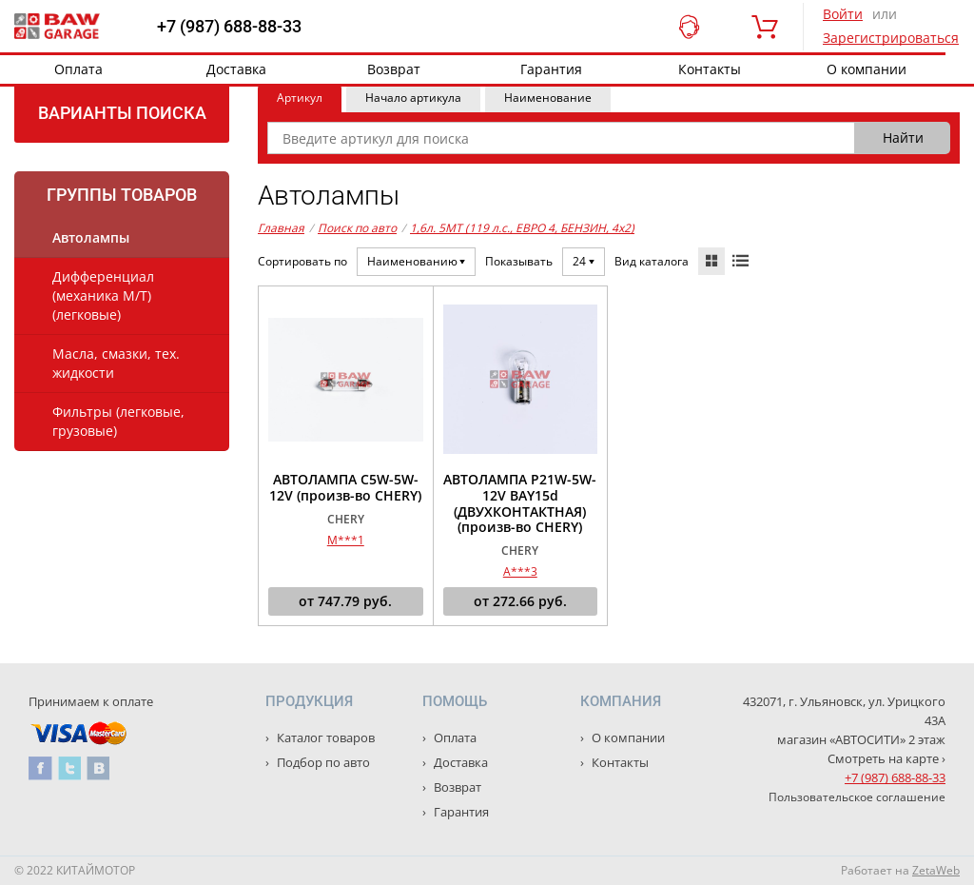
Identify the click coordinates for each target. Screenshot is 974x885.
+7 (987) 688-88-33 (229, 26)
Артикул (299, 97)
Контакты (709, 69)
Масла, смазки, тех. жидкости (116, 363)
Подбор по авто (322, 762)
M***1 (345, 540)
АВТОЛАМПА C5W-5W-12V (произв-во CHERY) (345, 488)
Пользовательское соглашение (857, 797)
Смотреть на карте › (886, 758)
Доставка (236, 69)
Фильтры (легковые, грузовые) (118, 421)
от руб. (345, 601)
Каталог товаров (324, 737)
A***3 (520, 571)
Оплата (78, 69)
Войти (843, 14)
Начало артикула (413, 97)
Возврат (393, 69)
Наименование (548, 97)
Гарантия (551, 69)
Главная (281, 228)
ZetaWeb (936, 870)
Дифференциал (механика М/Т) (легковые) (103, 295)
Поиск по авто (357, 228)
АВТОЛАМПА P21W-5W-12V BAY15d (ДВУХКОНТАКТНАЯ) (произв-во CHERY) (519, 504)
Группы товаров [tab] (122, 195)
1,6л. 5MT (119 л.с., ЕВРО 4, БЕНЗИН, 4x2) (522, 228)
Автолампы (90, 237)
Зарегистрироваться (891, 38)
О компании (866, 69)
